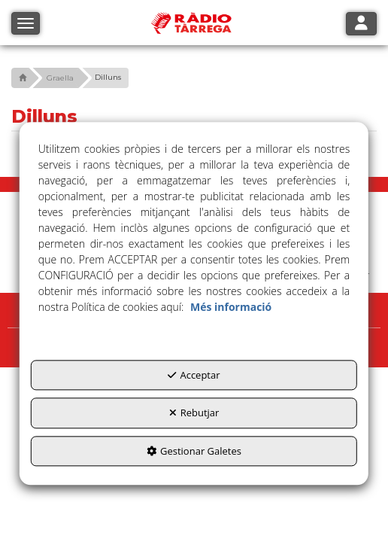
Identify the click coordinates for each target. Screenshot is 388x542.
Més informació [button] (230, 307)
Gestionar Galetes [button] (194, 451)
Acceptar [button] (194, 375)
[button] (20, 78)
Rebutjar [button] (194, 412)
